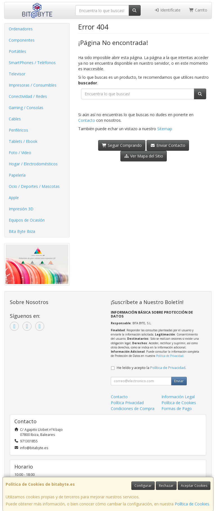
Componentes (22, 40)
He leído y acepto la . (151, 367)
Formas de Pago (176, 408)
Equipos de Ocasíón (27, 220)
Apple (14, 197)
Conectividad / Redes (28, 96)
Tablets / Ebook (23, 141)
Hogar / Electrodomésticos (33, 163)
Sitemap (164, 128)
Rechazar (166, 485)
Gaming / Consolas (26, 107)
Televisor (17, 73)
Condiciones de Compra (132, 408)
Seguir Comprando (122, 145)
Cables (15, 118)
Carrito (198, 10)
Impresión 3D (21, 208)
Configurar (143, 485)
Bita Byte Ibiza (22, 231)
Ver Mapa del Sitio (143, 156)
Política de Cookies (192, 504)
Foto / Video (20, 152)
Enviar (179, 381)
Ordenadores (21, 28)
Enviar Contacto (167, 145)
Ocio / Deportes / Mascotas (34, 186)
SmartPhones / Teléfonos (32, 62)
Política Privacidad (127, 402)
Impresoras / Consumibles (33, 85)
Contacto (86, 120)
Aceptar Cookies (194, 485)
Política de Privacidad (169, 356)
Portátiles (17, 51)
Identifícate (167, 10)
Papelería (17, 175)
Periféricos (18, 130)
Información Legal (178, 396)
